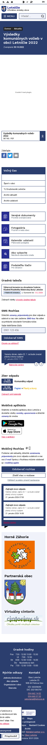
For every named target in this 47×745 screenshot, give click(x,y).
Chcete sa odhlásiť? (10, 343)
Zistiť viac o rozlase (23, 475)
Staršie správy (10, 522)
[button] (36, 364)
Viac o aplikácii (8, 437)
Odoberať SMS (13, 337)
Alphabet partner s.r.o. (35, 732)
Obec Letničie (31, 735)
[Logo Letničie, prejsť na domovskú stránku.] (23, 9)
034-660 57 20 (34, 696)
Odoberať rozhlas (23, 469)
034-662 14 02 (34, 693)
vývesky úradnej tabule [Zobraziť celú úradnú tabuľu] (26, 300)
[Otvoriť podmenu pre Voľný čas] (42, 177)
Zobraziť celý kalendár (11, 394)
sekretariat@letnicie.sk (34, 699)
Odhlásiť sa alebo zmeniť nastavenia (23, 480)
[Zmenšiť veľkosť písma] (27, 2)
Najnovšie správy (16, 365)
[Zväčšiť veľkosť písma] (31, 2)
